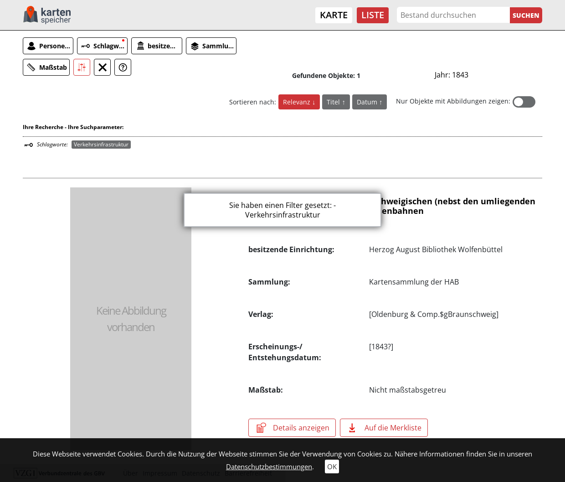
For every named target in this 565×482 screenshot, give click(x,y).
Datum (368, 102)
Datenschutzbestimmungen (269, 466)
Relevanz (297, 102)
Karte (334, 15)
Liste (372, 15)
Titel (334, 102)
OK (332, 466)
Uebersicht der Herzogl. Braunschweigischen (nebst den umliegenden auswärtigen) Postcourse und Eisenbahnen (391, 206)
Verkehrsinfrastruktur (101, 144)
